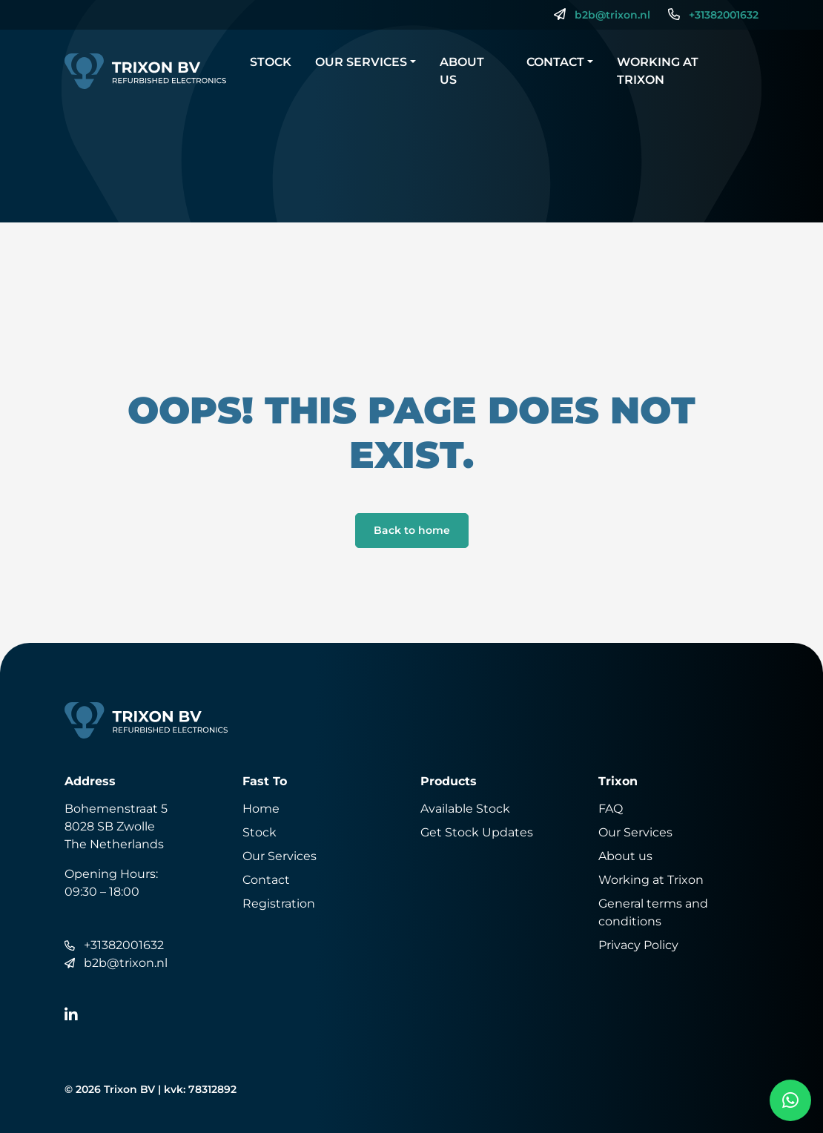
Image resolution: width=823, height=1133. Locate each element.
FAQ (610, 809)
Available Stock (465, 809)
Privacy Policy (638, 945)
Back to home (412, 530)
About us (462, 71)
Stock (270, 62)
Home (261, 809)
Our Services (361, 62)
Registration (278, 903)
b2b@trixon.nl (612, 15)
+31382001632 (723, 15)
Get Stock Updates (476, 832)
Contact (555, 62)
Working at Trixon (657, 71)
